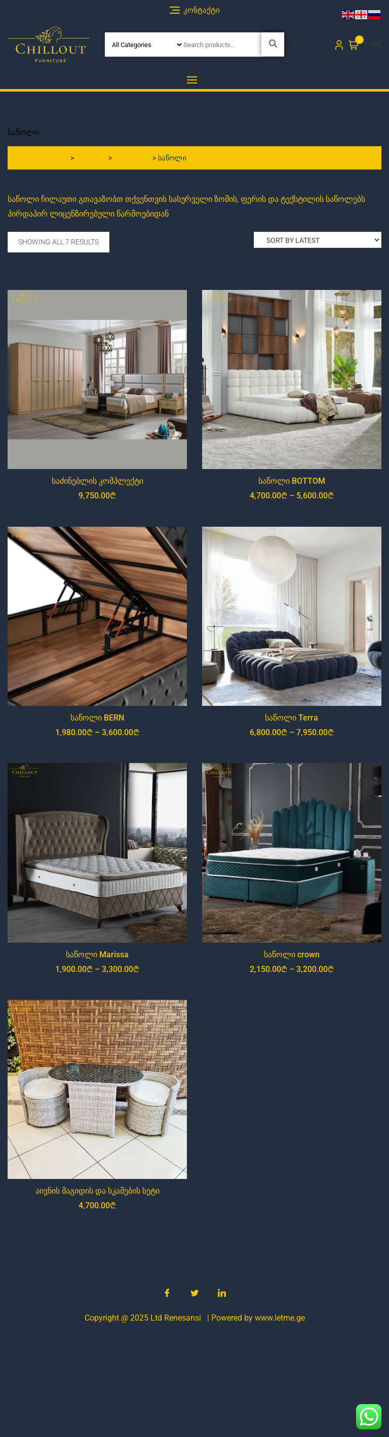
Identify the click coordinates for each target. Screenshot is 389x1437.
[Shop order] (317, 240)
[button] (194, 79)
